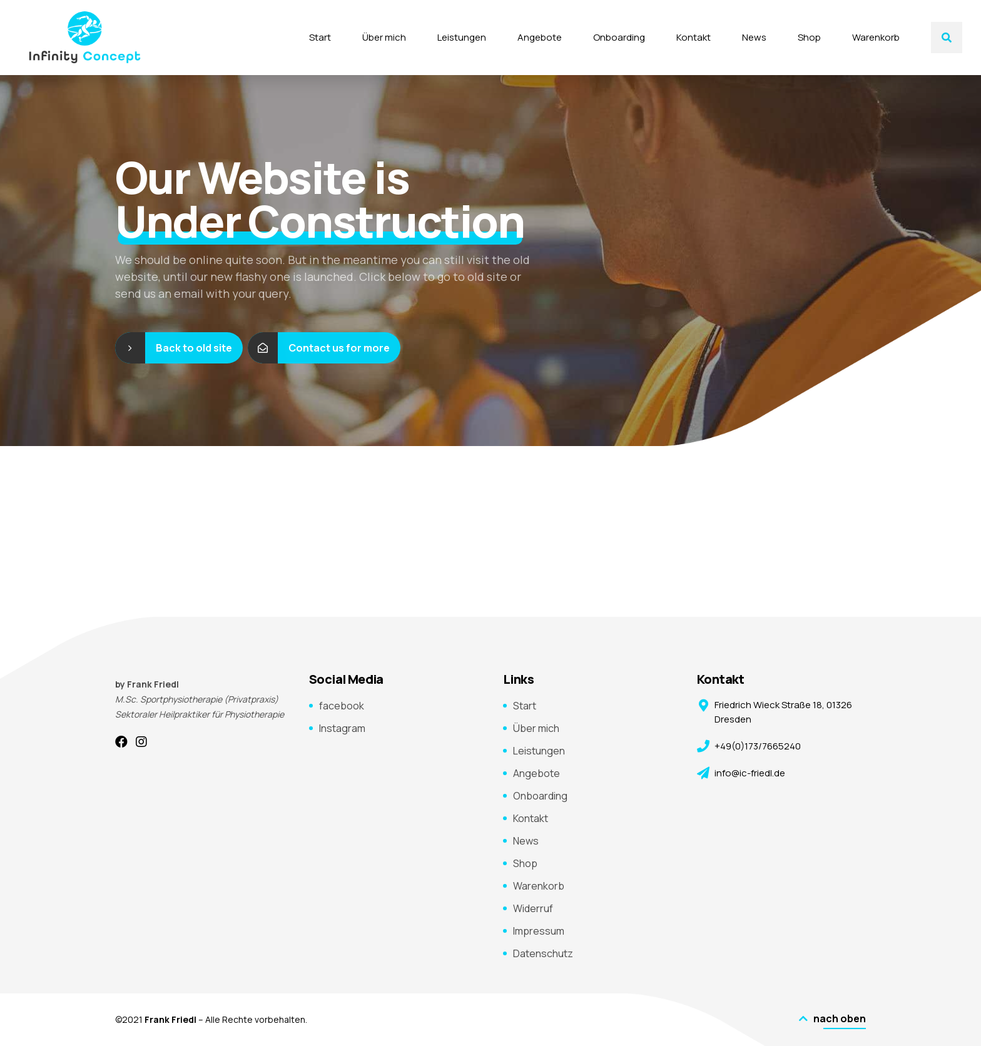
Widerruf (533, 908)
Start (320, 37)
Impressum (538, 931)
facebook (341, 706)
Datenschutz (543, 953)
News (754, 37)
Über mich (384, 37)
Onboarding (619, 37)
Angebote (539, 37)
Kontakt (693, 37)
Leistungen (461, 37)
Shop (809, 37)
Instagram (342, 728)
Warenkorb (876, 37)
